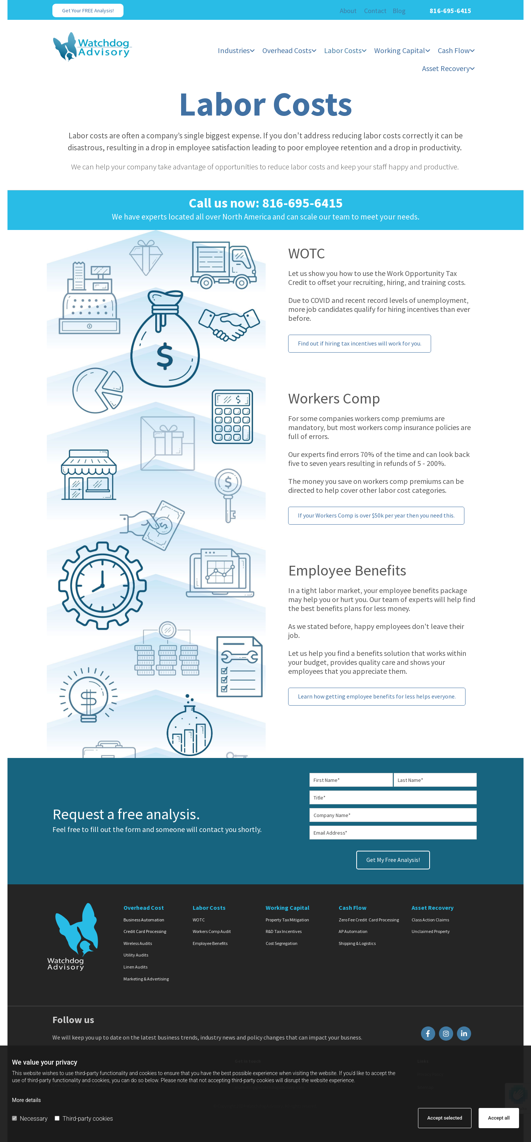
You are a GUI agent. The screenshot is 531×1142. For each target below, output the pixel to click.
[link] (237, 47)
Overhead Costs (287, 50)
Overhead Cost (143, 907)
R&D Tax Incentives (284, 931)
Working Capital (400, 50)
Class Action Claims (430, 919)
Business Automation (143, 919)
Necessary (30, 1118)
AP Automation (353, 931)
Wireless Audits (137, 943)
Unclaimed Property (431, 931)
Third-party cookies (84, 1118)
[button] (87, 10)
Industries (234, 50)
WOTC (199, 919)
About (348, 10)
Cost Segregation (281, 943)
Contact (375, 10)
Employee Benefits (210, 943)
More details (26, 1100)
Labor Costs (343, 50)
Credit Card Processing (144, 931)
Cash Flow (454, 50)
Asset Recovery (446, 68)
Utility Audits (135, 955)
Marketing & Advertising (146, 978)
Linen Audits (135, 966)
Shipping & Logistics (357, 943)
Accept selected (444, 1118)
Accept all (499, 1118)
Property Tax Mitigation (287, 919)
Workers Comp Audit (212, 931)
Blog (399, 10)
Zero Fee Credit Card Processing (369, 919)
